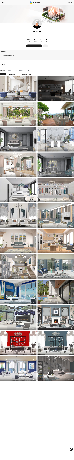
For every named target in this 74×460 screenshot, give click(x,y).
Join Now (70, 2)
